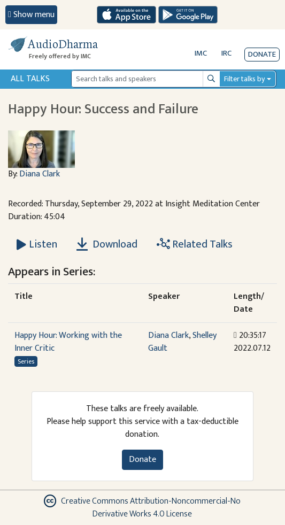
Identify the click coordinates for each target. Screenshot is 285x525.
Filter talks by (244, 79)
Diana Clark (39, 174)
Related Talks (195, 244)
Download (106, 244)
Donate (262, 54)
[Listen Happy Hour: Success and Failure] (37, 244)
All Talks (30, 79)
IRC (226, 53)
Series (26, 361)
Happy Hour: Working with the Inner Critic (68, 342)
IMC (201, 53)
